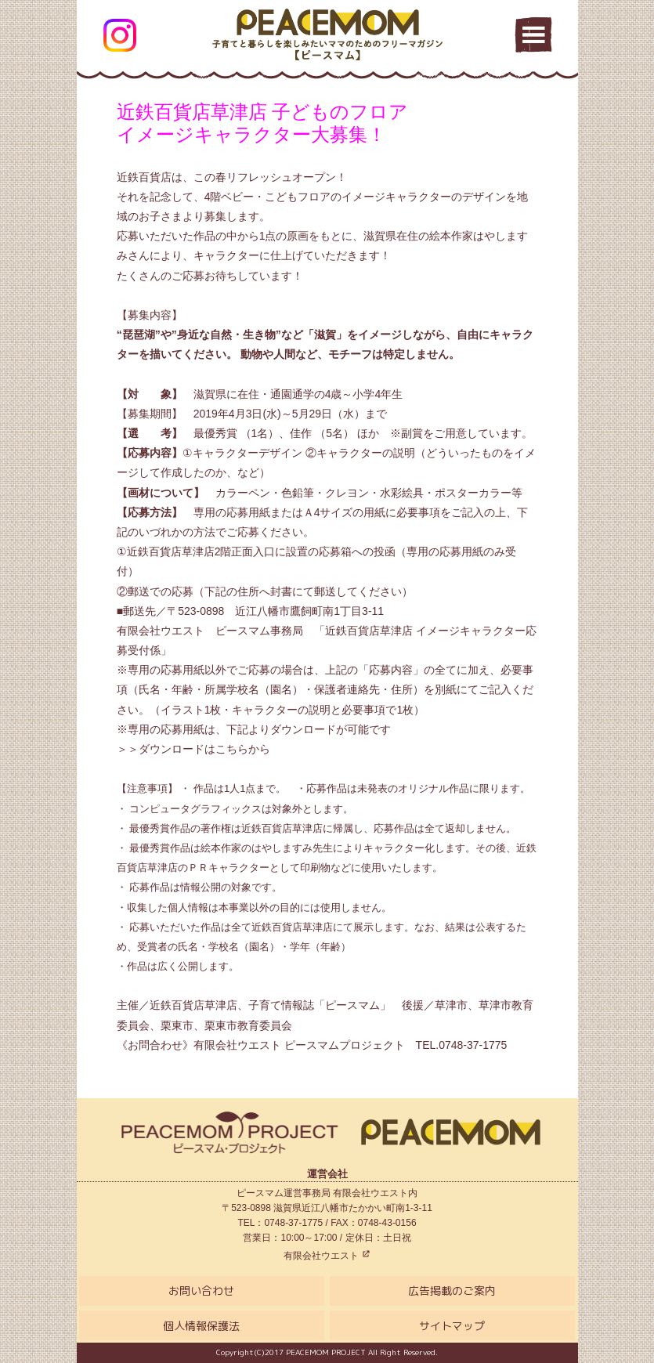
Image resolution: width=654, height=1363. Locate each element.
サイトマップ (452, 1325)
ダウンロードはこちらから (204, 749)
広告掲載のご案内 (452, 1290)
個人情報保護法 (201, 1325)
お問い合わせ (201, 1290)
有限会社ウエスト (327, 1255)
